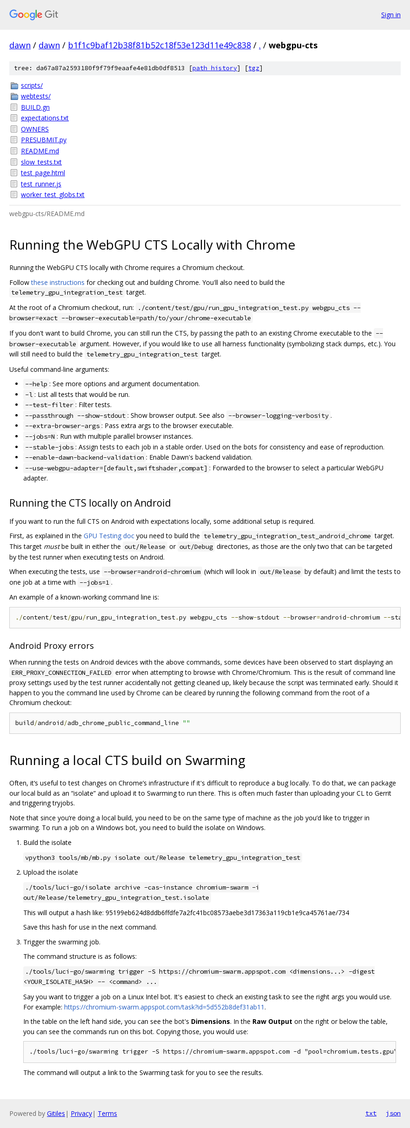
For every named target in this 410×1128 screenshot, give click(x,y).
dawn (20, 45)
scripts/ (32, 85)
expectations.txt (45, 117)
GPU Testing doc (109, 535)
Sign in (391, 14)
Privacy (81, 1113)
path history (214, 68)
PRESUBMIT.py (43, 139)
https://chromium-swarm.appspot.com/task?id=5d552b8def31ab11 (164, 1007)
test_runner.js (41, 183)
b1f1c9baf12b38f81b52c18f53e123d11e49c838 (159, 45)
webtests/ (36, 96)
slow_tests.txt (41, 162)
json (393, 1113)
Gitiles (56, 1113)
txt (371, 1113)
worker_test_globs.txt (53, 194)
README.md (40, 150)
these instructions (58, 282)
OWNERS (35, 129)
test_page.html (43, 172)
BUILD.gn (35, 107)
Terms (107, 1113)
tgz (253, 68)
